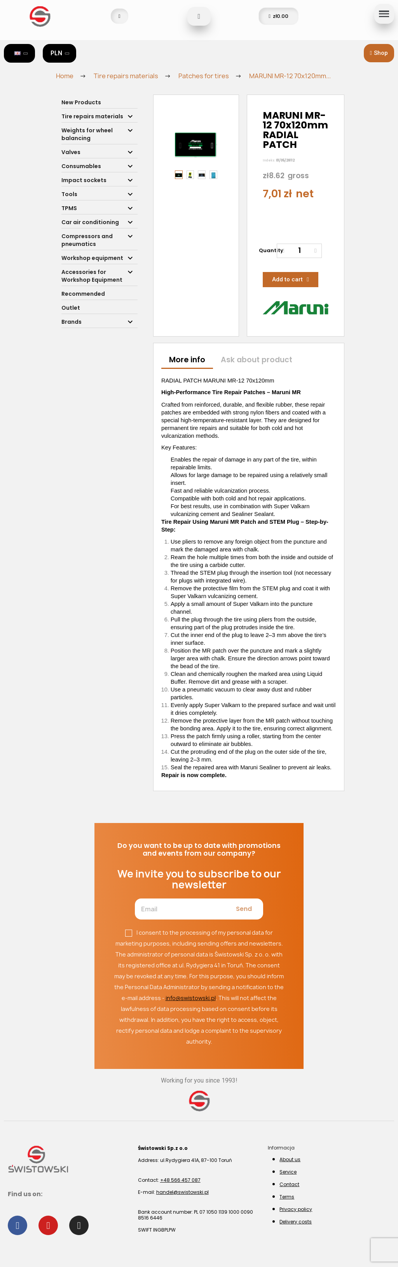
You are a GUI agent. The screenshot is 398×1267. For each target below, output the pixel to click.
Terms (286, 1196)
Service (288, 1172)
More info (187, 359)
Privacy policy (295, 1209)
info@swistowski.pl (191, 998)
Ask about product (256, 359)
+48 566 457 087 (180, 1180)
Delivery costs (295, 1221)
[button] (379, 53)
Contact (289, 1184)
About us (289, 1159)
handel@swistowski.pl (182, 1192)
